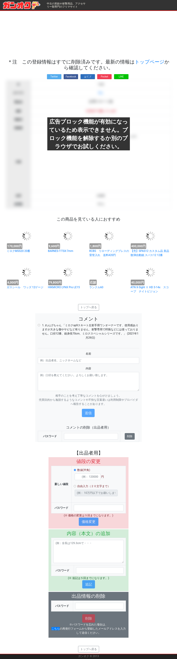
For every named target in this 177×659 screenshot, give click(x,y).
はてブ (87, 76)
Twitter (54, 76)
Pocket (104, 76)
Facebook (71, 76)
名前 (88, 353)
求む (101, 92)
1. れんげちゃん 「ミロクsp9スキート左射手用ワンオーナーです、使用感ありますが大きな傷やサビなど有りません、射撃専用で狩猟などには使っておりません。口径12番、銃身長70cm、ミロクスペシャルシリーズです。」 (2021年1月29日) (90, 331)
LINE (121, 76)
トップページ (149, 62)
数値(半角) (83, 470)
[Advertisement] (88, 35)
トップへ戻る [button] (88, 307)
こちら (55, 628)
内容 (88, 368)
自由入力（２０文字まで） (93, 486)
